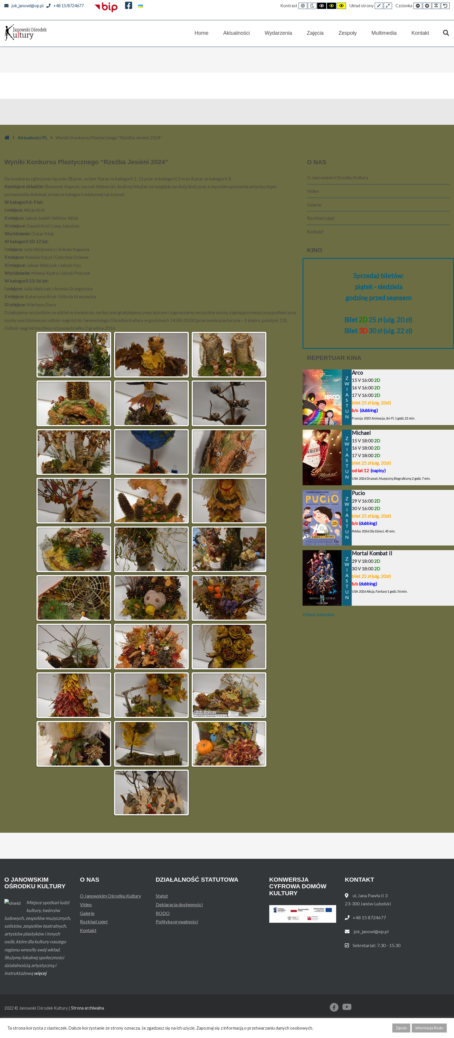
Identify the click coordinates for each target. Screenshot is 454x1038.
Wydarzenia (278, 33)
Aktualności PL (32, 137)
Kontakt (420, 33)
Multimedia (384, 33)
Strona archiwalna (87, 1008)
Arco (357, 372)
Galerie (314, 204)
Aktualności (236, 33)
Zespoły (347, 33)
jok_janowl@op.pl (23, 5)
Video (313, 191)
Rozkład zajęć (321, 218)
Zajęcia (315, 33)
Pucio (358, 493)
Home (201, 33)
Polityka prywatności (177, 921)
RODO (163, 913)
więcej (40, 973)
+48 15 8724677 (369, 917)
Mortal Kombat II (372, 553)
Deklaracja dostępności (179, 904)
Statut (162, 895)
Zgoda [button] (401, 1028)
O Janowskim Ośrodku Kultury (337, 177)
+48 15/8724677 (65, 5)
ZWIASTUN (346, 397)
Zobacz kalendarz (319, 614)
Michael (361, 433)
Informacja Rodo (429, 1028)
